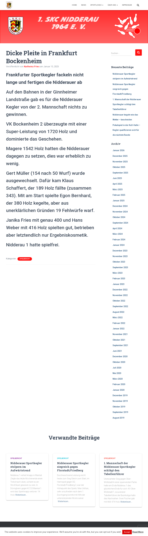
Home (74, 5)
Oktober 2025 (119, 167)
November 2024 (120, 212)
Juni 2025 (117, 178)
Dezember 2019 (120, 395)
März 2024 (118, 234)
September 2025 (120, 173)
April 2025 (117, 184)
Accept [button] (127, 532)
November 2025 (120, 161)
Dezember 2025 (120, 156)
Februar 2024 (119, 239)
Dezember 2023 (120, 251)
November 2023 (120, 256)
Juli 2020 (117, 368)
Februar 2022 (119, 323)
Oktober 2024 (119, 217)
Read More (138, 532)
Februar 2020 (119, 384)
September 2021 (120, 345)
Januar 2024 (118, 245)
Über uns (113, 5)
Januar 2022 (118, 328)
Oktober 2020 (119, 362)
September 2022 (120, 306)
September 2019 (120, 412)
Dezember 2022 (120, 289)
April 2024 (117, 228)
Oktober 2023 (119, 262)
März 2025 (118, 189)
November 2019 (120, 401)
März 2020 (118, 379)
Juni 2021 (117, 351)
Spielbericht (25, 259)
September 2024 (120, 223)
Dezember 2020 (120, 356)
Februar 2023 (119, 278)
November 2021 (120, 334)
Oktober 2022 (119, 301)
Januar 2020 (118, 390)
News (83, 5)
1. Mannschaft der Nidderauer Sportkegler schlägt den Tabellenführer (127, 104)
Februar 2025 (119, 195)
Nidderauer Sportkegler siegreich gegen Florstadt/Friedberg (124, 89)
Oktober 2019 (119, 407)
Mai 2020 (117, 373)
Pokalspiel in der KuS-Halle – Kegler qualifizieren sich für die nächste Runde (126, 130)
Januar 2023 (118, 284)
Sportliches (96, 5)
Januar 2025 (118, 200)
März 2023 (118, 273)
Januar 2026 (118, 150)
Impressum (127, 5)
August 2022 (118, 312)
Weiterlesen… (21, 495)
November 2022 (120, 295)
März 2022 (118, 317)
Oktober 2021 (119, 340)
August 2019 (118, 418)
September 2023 (120, 267)
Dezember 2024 (120, 206)
